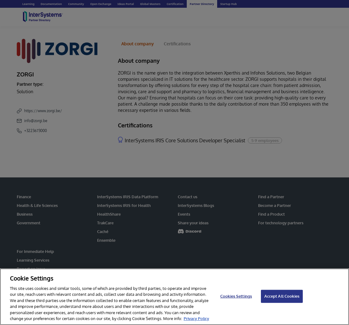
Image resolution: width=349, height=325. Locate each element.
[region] (174, 296)
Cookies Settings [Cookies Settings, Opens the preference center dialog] (236, 296)
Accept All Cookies (281, 296)
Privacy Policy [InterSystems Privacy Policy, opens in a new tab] (196, 318)
